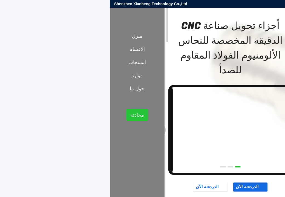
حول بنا (27, 88)
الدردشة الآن (140, 187)
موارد (27, 75)
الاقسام (27, 49)
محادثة (27, 115)
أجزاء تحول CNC (227, 99)
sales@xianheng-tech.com (214, 4)
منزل (27, 36)
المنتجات (251, 99)
